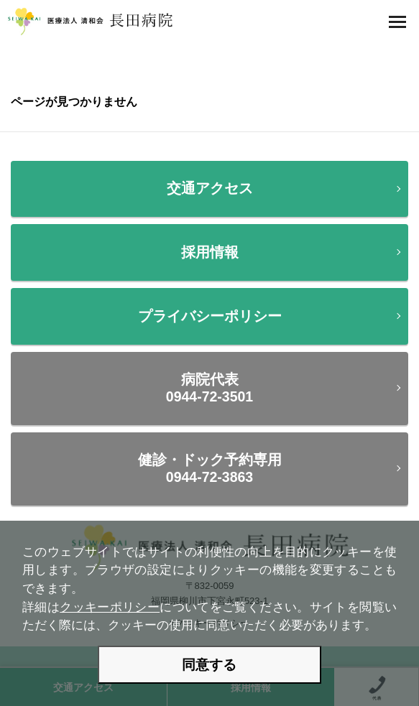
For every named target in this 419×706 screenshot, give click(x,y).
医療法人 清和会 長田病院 (89, 21)
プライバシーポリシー (210, 316)
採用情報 (210, 252)
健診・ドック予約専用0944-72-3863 (210, 468)
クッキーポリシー (110, 607)
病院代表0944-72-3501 (209, 387)
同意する (209, 664)
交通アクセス (210, 188)
